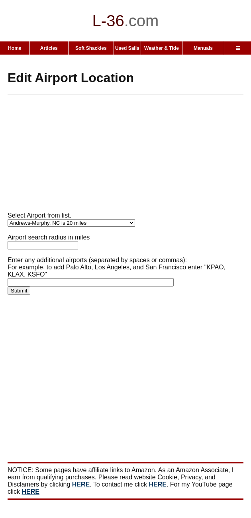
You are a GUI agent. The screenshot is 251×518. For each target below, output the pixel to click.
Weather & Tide (161, 48)
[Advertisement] (129, 156)
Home (14, 48)
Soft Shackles (91, 48)
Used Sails (127, 48)
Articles (49, 48)
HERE (81, 484)
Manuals (203, 48)
